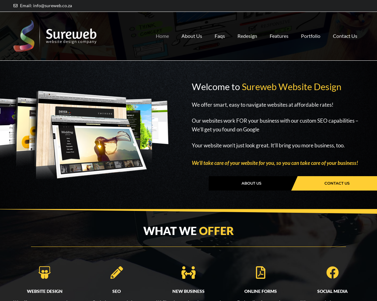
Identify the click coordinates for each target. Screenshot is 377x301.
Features (278, 29)
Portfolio (309, 29)
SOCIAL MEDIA (332, 291)
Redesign (246, 29)
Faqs (219, 29)
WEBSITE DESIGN (45, 291)
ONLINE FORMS (260, 291)
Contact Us (307, 43)
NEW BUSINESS (188, 291)
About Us (191, 29)
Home (161, 29)
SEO (116, 291)
